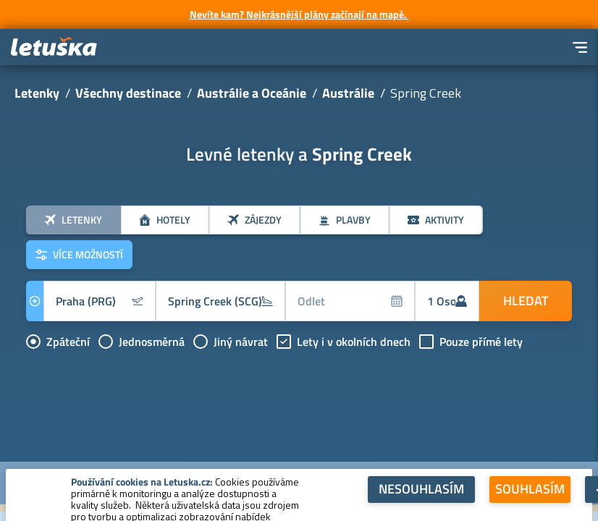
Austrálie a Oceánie (251, 93)
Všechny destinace (128, 93)
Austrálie (348, 93)
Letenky (36, 93)
